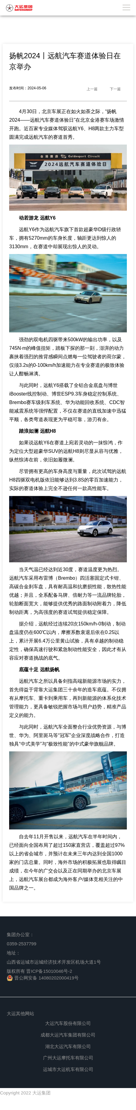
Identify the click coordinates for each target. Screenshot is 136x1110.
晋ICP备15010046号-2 (49, 971)
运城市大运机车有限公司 (68, 1069)
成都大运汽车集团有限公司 (68, 1034)
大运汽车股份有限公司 (68, 1023)
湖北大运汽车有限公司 (68, 1046)
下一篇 (115, 89)
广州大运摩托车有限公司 (68, 1057)
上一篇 (92, 89)
